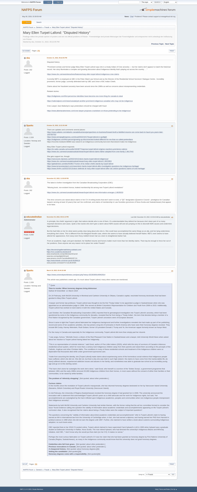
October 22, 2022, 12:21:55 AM (57, 125)
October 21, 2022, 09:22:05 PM (57, 58)
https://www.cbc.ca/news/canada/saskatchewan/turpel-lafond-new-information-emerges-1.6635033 (85, 192)
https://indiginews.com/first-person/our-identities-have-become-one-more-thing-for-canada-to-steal (85, 96)
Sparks (29, 125)
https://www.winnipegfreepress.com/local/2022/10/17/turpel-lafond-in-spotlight (77, 137)
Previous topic (157, 44)
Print (172, 51)
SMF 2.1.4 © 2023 (26, 489)
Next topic (169, 44)
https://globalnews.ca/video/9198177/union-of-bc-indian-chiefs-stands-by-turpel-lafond (80, 164)
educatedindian (34, 217)
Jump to (141, 474)
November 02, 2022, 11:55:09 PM (58, 178)
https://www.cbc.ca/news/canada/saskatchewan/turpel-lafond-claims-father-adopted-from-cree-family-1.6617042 (90, 152)
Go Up (25, 464)
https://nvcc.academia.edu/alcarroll (59, 252)
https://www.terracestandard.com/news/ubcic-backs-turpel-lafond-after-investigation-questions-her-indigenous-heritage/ (93, 166)
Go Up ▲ (174, 489)
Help (156, 489)
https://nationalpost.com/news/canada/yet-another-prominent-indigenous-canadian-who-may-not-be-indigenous (90, 101)
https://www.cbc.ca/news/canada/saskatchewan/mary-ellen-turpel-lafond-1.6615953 (79, 161)
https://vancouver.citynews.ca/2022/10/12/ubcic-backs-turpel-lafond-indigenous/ (78, 159)
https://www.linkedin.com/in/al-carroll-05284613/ (63, 261)
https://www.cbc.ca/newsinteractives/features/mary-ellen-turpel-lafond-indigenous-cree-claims (83, 74)
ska (28, 58)
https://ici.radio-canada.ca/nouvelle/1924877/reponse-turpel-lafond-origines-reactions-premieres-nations (87, 149)
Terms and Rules (164, 489)
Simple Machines (37, 489)
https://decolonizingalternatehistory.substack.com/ (64, 250)
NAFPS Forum (32, 9)
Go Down (26, 51)
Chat (131, 16)
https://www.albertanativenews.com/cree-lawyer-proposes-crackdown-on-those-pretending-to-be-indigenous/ (89, 111)
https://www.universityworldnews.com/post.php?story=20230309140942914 (76, 275)
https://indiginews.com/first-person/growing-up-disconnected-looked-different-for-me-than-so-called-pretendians (90, 139)
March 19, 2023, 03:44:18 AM (56, 270)
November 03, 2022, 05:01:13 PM (58, 217)
